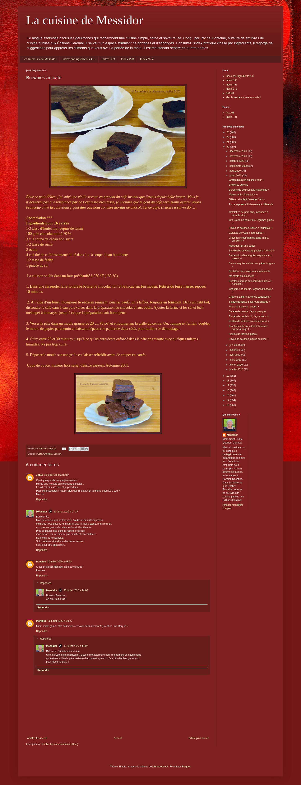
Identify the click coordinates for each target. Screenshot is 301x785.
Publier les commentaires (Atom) (60, 744)
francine (41, 561)
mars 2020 (236, 359)
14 (228, 400)
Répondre (41, 499)
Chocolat (47, 453)
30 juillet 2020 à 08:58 (59, 561)
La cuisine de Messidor (84, 20)
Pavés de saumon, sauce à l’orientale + (251, 228)
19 (228, 375)
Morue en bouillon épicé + (243, 194)
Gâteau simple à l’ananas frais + (247, 199)
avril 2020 (235, 354)
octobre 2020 (237, 160)
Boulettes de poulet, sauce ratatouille (249, 271)
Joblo (39, 475)
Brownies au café (238, 184)
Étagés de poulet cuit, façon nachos (249, 316)
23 (228, 132)
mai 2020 (235, 350)
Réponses (45, 583)
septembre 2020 (239, 165)
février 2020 (237, 364)
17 (228, 385)
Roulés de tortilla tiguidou (243, 334)
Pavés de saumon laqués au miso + (249, 339)
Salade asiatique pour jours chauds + (249, 301)
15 (228, 395)
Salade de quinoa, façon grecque (247, 311)
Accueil (118, 738)
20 (228, 146)
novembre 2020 (239, 156)
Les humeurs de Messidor (39, 59)
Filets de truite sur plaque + (244, 306)
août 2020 (235, 170)
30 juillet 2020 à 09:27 (60, 620)
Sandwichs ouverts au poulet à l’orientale (251, 250)
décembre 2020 (239, 151)
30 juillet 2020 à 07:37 (66, 511)
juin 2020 (235, 345)
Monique (41, 620)
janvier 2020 (237, 369)
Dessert (57, 453)
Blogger (186, 766)
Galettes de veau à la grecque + (246, 232)
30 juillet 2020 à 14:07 (76, 646)
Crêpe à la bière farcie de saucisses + (250, 296)
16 (228, 390)
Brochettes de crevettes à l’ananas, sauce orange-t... (248, 328)
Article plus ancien (199, 738)
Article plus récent (37, 738)
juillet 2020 (236, 175)
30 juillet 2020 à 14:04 (76, 590)
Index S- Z (147, 59)
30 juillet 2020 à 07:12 (56, 475)
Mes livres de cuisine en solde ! (243, 97)
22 (228, 137)
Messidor (41, 511)
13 (228, 405)
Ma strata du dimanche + (242, 276)
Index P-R (127, 59)
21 (228, 142)
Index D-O (108, 59)
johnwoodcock (160, 766)
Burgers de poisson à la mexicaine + (249, 189)
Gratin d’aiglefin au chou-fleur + (246, 179)
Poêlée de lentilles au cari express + (249, 321)
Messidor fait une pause (242, 245)
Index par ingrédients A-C (79, 59)
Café (39, 453)
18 (228, 380)
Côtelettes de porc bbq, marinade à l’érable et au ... (248, 214)
